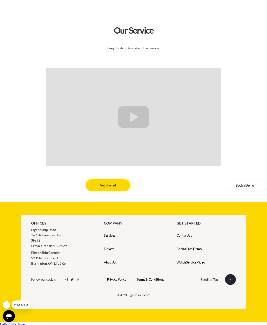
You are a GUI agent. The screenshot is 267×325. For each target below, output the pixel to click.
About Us (110, 262)
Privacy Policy (116, 279)
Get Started (108, 185)
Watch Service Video (191, 262)
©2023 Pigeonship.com (133, 295)
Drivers (109, 249)
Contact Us (184, 235)
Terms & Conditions (150, 279)
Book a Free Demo (189, 249)
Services (109, 235)
